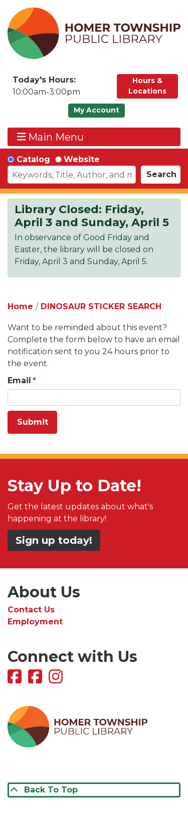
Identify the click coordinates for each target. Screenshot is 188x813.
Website (82, 159)
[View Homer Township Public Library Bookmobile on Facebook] (36, 679)
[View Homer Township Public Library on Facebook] (16, 679)
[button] (60, 89)
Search (161, 174)
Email (19, 380)
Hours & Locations (147, 86)
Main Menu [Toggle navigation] (50, 137)
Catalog (33, 159)
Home (20, 306)
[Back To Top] (94, 789)
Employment (35, 621)
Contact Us (31, 609)
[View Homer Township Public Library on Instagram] (57, 679)
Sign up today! (54, 540)
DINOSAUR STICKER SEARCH (101, 306)
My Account (96, 110)
